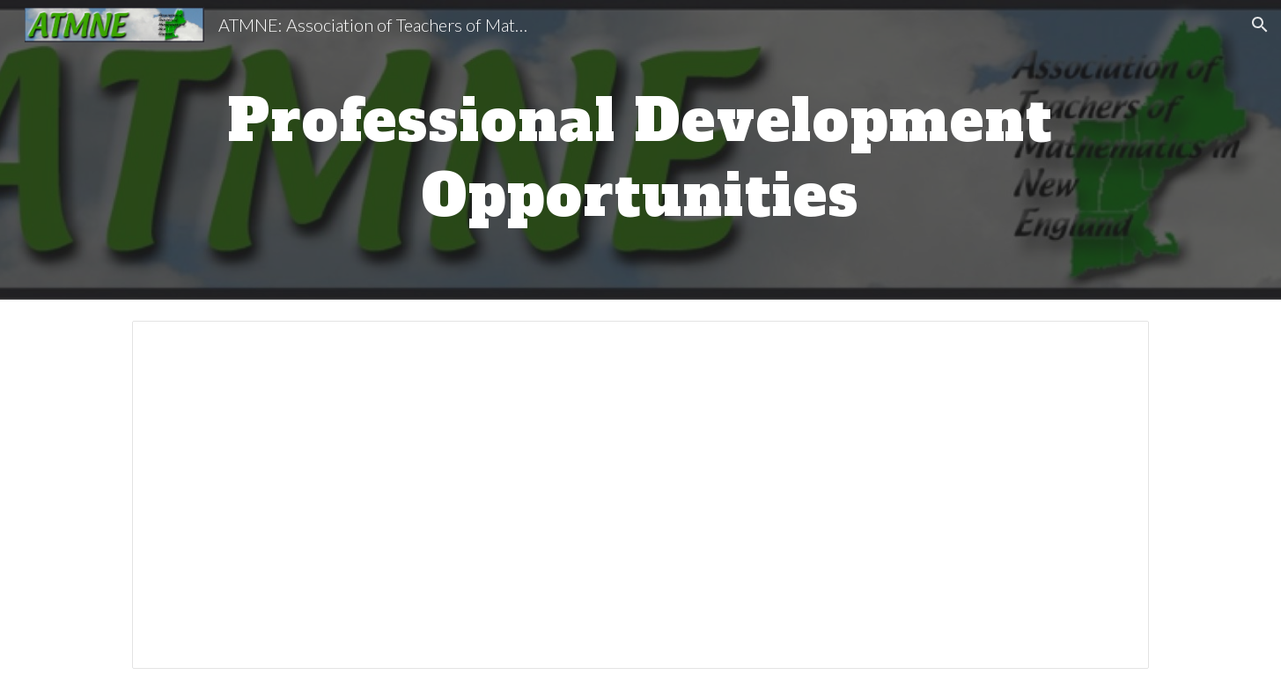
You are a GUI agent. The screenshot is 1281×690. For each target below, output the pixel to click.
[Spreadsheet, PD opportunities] (640, 495)
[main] (640, 150)
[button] (1260, 25)
